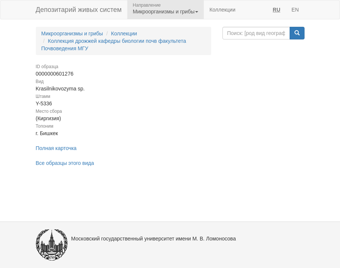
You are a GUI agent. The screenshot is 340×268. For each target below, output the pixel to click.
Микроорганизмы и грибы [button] (165, 12)
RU (276, 10)
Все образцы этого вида (65, 163)
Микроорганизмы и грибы (72, 33)
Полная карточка (56, 148)
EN (295, 10)
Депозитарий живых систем (79, 9)
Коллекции (222, 10)
